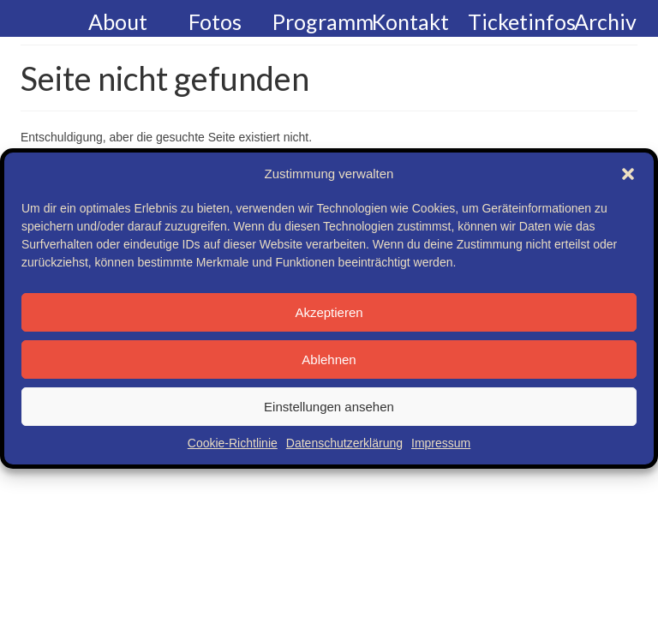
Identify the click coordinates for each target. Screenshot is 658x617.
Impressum (440, 443)
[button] (628, 174)
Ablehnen (329, 359)
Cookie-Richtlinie (233, 443)
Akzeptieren (328, 312)
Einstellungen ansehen (329, 406)
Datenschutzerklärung (344, 443)
